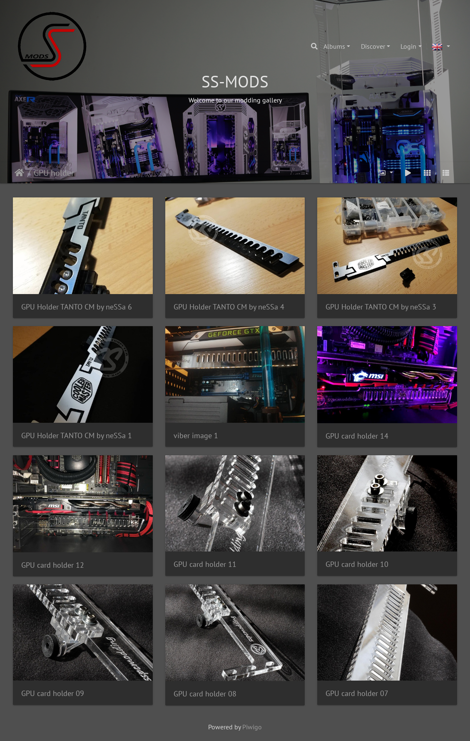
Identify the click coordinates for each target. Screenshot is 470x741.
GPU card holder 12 (52, 565)
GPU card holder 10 (357, 564)
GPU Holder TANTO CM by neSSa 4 (229, 306)
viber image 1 (196, 435)
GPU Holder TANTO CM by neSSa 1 (76, 435)
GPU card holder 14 (357, 436)
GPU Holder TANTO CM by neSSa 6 (76, 306)
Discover (373, 46)
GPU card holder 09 (52, 693)
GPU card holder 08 (205, 693)
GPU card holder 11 (205, 564)
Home (19, 173)
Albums (334, 46)
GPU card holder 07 (357, 693)
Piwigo (252, 727)
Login (408, 46)
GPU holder (54, 172)
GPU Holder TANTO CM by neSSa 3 (381, 306)
